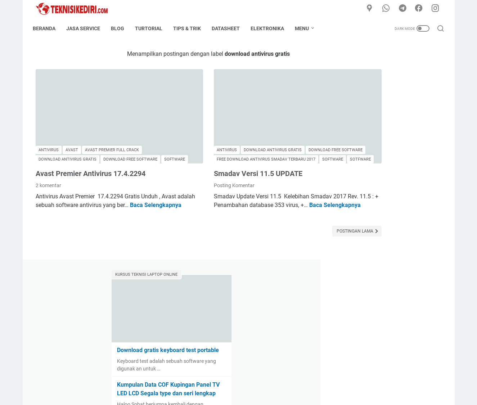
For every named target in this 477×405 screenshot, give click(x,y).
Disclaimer (252, 379)
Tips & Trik (190, 28)
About (202, 379)
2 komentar (48, 167)
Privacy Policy (286, 379)
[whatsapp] (388, 8)
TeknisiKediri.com (248, 394)
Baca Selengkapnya (61, 195)
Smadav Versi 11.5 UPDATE (221, 155)
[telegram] (404, 8)
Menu (305, 28)
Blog (120, 28)
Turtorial (151, 28)
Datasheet (229, 28)
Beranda (47, 28)
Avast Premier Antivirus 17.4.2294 (90, 155)
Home (181, 379)
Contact (225, 379)
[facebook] (420, 8)
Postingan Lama (282, 221)
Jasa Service (86, 28)
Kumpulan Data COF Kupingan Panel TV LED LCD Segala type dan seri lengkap (386, 178)
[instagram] (437, 8)
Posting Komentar (197, 167)
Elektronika (270, 28)
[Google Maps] (372, 8)
